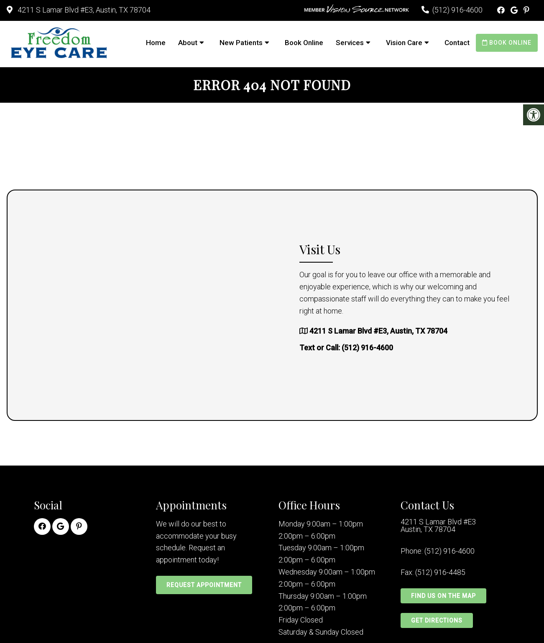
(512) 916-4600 (457, 9)
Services (350, 42)
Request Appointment (204, 585)
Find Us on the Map (443, 595)
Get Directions (436, 620)
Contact (457, 42)
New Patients (241, 42)
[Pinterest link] (526, 10)
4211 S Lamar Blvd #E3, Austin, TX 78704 (83, 9)
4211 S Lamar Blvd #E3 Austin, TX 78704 (438, 525)
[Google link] (514, 10)
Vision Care (404, 42)
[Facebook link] (501, 10)
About (187, 42)
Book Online (304, 42)
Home (156, 42)
